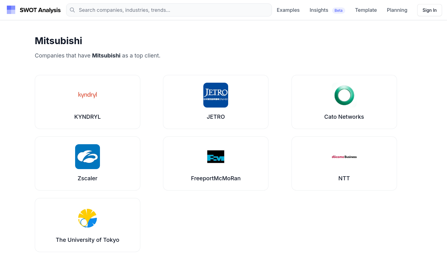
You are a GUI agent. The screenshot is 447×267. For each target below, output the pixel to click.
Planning (397, 10)
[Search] (169, 9)
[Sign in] (429, 10)
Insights (327, 10)
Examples (288, 10)
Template (366, 10)
